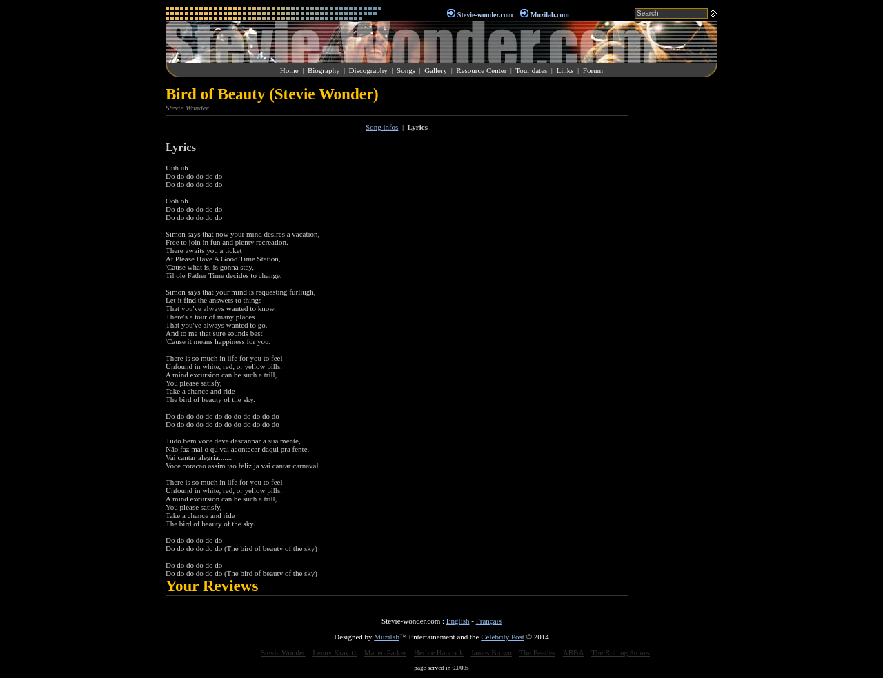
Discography (368, 70)
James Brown (492, 652)
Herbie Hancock (439, 652)
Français (489, 621)
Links (565, 70)
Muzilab (386, 636)
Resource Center (481, 70)
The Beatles (537, 652)
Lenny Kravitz (334, 652)
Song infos (382, 127)
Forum (593, 70)
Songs (406, 70)
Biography (323, 70)
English (458, 621)
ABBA (573, 652)
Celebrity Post (502, 636)
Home (289, 70)
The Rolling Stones (620, 652)
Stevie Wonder (283, 652)
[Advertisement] (676, 292)
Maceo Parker (385, 652)
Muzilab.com (549, 15)
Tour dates (531, 70)
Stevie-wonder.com (485, 15)
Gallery (435, 70)
